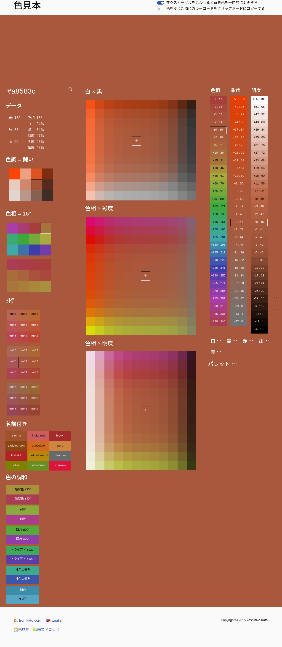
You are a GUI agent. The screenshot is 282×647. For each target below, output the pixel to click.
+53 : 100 (238, 99)
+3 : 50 (238, 198)
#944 (23, 408)
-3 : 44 (238, 237)
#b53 (34, 324)
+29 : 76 (238, 145)
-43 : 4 (238, 314)
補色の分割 (23, 569)
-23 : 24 (239, 275)
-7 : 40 (238, 244)
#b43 (34, 335)
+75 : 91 (218, 191)
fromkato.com (27, 620)
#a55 (12, 361)
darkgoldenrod (38, 455)
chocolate (38, 445)
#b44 (23, 335)
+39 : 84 (259, 129)
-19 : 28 (239, 267)
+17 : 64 (238, 168)
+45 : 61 (218, 175)
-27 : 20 (239, 283)
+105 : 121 (218, 206)
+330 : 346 (218, 321)
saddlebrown (16, 445)
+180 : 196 (218, 244)
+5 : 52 (238, 191)
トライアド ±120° (23, 549)
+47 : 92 (259, 114)
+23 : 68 (259, 160)
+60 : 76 (218, 183)
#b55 (12, 324)
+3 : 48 (259, 206)
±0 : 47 (238, 222)
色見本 (21, 629)
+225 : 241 (218, 267)
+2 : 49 (238, 206)
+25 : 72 (238, 152)
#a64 (23, 350)
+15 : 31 (218, 160)
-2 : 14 (218, 122)
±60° (23, 509)
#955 (12, 398)
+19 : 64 (259, 168)
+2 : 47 (259, 214)
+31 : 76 (259, 145)
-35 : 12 (239, 298)
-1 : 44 (259, 229)
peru (60, 445)
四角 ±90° (22, 529)
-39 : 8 (238, 306)
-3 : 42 (259, 244)
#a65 (12, 350)
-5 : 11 (218, 114)
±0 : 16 (218, 129)
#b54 (23, 324)
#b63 (34, 314)
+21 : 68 (238, 160)
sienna (16, 435)
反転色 (23, 599)
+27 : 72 (259, 152)
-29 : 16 (259, 298)
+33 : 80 (238, 137)
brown (60, 435)
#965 (12, 387)
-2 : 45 (238, 229)
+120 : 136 (218, 214)
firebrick (16, 455)
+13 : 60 (238, 175)
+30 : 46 (218, 168)
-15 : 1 (218, 99)
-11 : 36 (239, 252)
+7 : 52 (259, 191)
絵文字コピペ (46, 629)
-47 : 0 (238, 321)
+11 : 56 (259, 183)
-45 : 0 (259, 329)
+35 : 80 (259, 137)
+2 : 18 (218, 137)
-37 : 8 (259, 314)
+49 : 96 (238, 106)
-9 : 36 (259, 260)
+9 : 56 (238, 183)
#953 (34, 398)
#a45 (12, 372)
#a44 (23, 372)
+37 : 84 (238, 129)
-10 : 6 (218, 106)
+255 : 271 (218, 283)
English (55, 620)
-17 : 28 (259, 275)
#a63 (34, 350)
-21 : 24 (259, 283)
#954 (23, 398)
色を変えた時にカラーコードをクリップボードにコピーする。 (217, 9)
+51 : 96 (259, 106)
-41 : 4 (259, 321)
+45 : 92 (238, 114)
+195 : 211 (218, 252)
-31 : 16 (239, 290)
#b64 (23, 314)
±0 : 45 (259, 222)
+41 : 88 (238, 122)
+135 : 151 (218, 222)
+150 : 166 (218, 229)
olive (16, 465)
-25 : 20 (259, 290)
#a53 (34, 361)
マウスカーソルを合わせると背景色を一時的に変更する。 (213, 3)
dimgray (60, 455)
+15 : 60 (259, 175)
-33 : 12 (259, 306)
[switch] (160, 3)
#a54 (23, 361)
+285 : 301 (218, 298)
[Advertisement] (141, 49)
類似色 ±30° (23, 489)
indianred (38, 435)
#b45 (12, 335)
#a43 (34, 372)
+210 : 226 (218, 260)
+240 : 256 (218, 275)
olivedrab (38, 465)
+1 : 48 (238, 214)
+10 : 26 (218, 152)
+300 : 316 (218, 306)
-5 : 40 (259, 252)
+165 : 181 (218, 237)
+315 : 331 (218, 314)
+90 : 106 (218, 198)
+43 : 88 (259, 122)
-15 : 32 (239, 260)
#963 (34, 387)
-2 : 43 (259, 237)
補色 (23, 590)
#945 (12, 408)
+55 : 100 (259, 99)
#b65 (12, 314)
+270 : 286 (218, 290)
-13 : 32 (259, 267)
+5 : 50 (259, 198)
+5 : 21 (218, 145)
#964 (23, 387)
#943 (34, 408)
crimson (60, 465)
